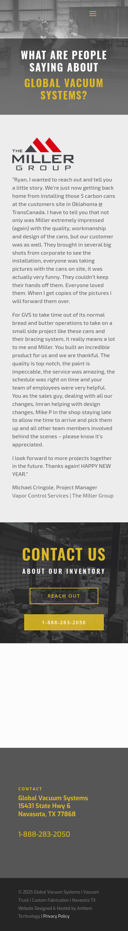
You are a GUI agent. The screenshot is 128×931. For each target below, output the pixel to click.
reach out (63, 596)
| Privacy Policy (55, 916)
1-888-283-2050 (64, 622)
